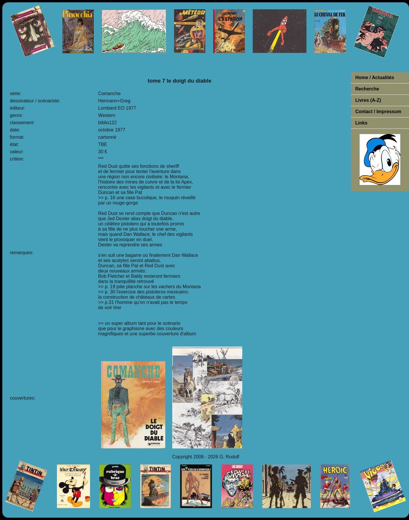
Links (361, 122)
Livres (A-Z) (368, 100)
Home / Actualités (374, 77)
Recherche (367, 88)
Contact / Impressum (378, 111)
